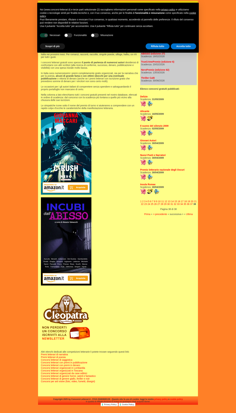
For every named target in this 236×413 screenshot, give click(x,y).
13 (169, 201)
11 (162, 201)
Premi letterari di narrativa (54, 354)
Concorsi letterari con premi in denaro (60, 365)
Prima (147, 214)
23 (145, 204)
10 (159, 201)
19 (189, 201)
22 (142, 204)
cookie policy (176, 399)
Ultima (189, 214)
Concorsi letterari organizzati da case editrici (64, 373)
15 (175, 201)
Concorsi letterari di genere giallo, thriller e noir (65, 378)
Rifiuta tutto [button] (157, 46)
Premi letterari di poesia (53, 357)
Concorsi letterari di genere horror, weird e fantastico (68, 376)
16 (179, 201)
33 (178, 204)
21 (195, 201)
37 (191, 204)
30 (168, 204)
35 (184, 204)
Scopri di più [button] (52, 46)
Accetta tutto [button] (183, 46)
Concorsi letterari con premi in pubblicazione (64, 362)
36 (188, 204)
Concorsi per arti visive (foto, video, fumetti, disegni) (68, 381)
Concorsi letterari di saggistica (56, 359)
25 (152, 204)
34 (181, 204)
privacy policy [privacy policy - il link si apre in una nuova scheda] (168, 9)
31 (172, 204)
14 (172, 201)
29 (165, 204)
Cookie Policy (128, 404)
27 (158, 204)
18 (185, 201)
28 (162, 204)
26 (155, 204)
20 (192, 201)
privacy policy (161, 399)
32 (175, 204)
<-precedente (160, 214)
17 (182, 201)
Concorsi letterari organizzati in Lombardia (63, 368)
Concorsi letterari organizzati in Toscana (62, 370)
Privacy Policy (110, 404)
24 (148, 204)
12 (165, 201)
